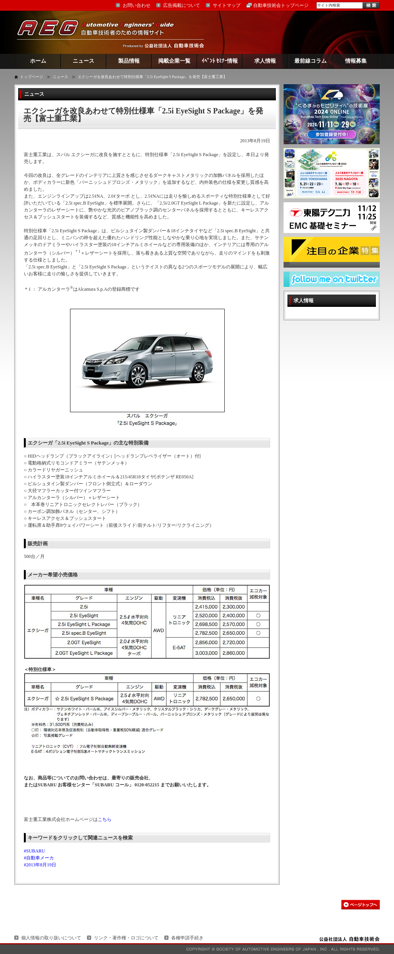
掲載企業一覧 (174, 61)
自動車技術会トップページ (281, 5)
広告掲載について (181, 5)
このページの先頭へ (360, 904)
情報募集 (356, 61)
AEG (100, 32)
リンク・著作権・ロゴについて (126, 938)
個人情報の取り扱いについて (51, 938)
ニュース (83, 61)
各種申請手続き (187, 938)
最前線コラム (310, 61)
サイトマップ (226, 5)
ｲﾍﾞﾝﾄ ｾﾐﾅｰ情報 (220, 61)
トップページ (31, 77)
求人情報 (265, 61)
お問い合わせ (136, 5)
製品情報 (129, 61)
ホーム (38, 61)
